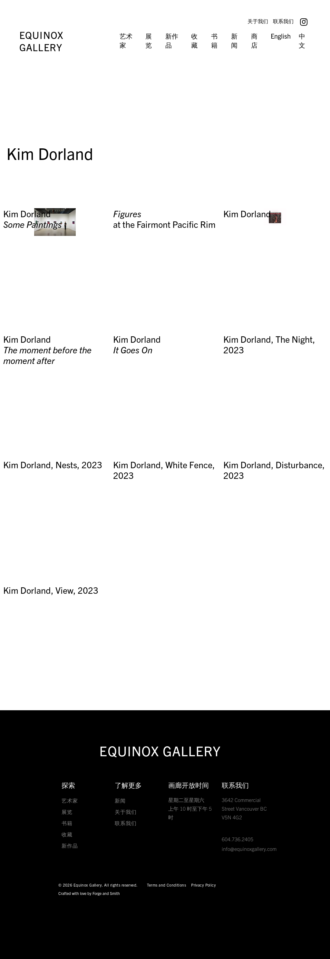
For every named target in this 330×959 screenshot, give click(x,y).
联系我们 (283, 21)
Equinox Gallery (41, 41)
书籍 (214, 40)
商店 (254, 40)
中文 (302, 40)
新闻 (234, 40)
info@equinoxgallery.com (249, 848)
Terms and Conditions (166, 884)
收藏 (194, 40)
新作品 (171, 40)
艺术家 (126, 40)
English (281, 36)
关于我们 (256, 21)
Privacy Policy (203, 884)
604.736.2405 (237, 839)
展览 (148, 40)
